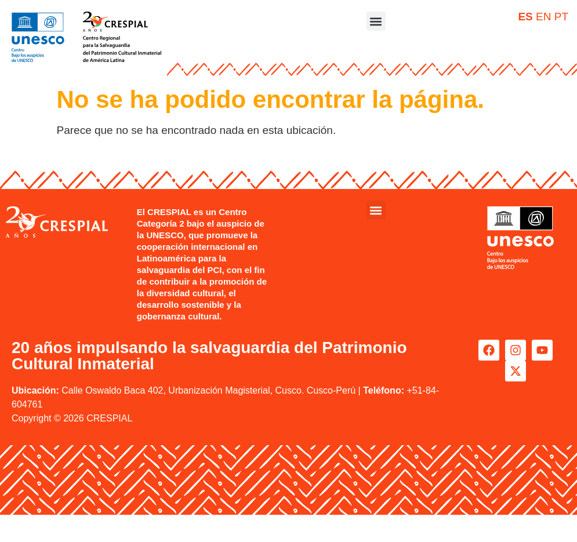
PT (561, 16)
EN (543, 16)
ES (525, 16)
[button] (376, 21)
